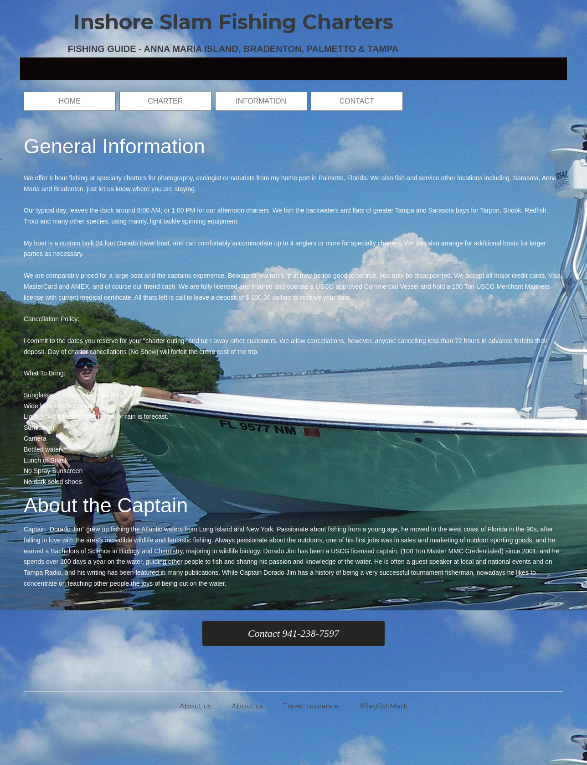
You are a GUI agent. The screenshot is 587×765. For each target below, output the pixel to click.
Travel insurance (311, 706)
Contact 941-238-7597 (293, 633)
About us (195, 706)
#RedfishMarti (383, 706)
